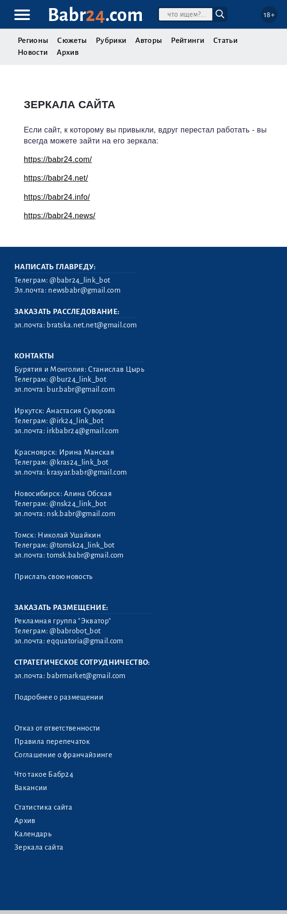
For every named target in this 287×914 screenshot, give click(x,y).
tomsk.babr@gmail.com (85, 555)
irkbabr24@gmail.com (83, 431)
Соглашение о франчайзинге (63, 755)
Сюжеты (72, 40)
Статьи (225, 40)
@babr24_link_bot (79, 280)
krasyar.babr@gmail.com (87, 472)
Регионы (33, 40)
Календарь (32, 834)
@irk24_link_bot (76, 421)
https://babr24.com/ (58, 159)
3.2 (71, 880)
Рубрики (111, 40)
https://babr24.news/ (60, 216)
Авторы (148, 40)
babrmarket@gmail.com (86, 676)
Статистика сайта (43, 807)
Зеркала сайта (38, 847)
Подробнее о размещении (58, 697)
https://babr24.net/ (56, 178)
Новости (33, 52)
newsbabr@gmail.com (84, 290)
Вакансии (31, 788)
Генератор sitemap (41, 894)
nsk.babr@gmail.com (81, 514)
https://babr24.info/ (57, 197)
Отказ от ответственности (57, 728)
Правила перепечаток (52, 741)
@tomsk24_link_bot (81, 545)
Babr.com (95, 15)
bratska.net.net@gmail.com (92, 325)
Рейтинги (187, 40)
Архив (68, 52)
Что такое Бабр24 (43, 774)
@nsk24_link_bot (77, 504)
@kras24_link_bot (78, 462)
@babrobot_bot (74, 631)
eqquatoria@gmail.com (85, 641)
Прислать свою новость (53, 576)
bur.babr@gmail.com (81, 389)
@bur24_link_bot (77, 379)
